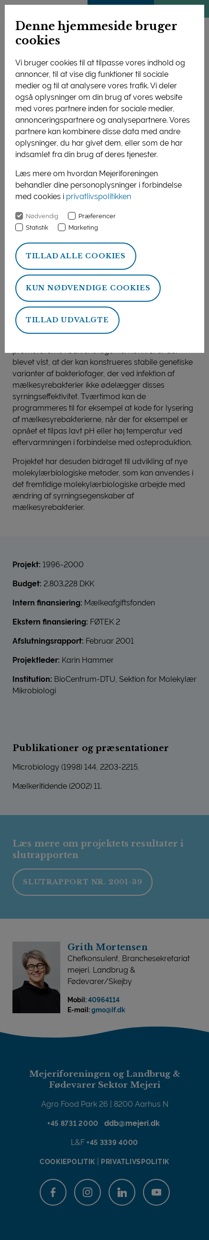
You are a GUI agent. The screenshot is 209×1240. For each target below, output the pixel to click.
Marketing (83, 227)
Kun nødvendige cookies (88, 288)
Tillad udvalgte (67, 320)
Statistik (37, 227)
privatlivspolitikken (98, 196)
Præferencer (97, 216)
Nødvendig (42, 216)
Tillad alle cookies (76, 256)
